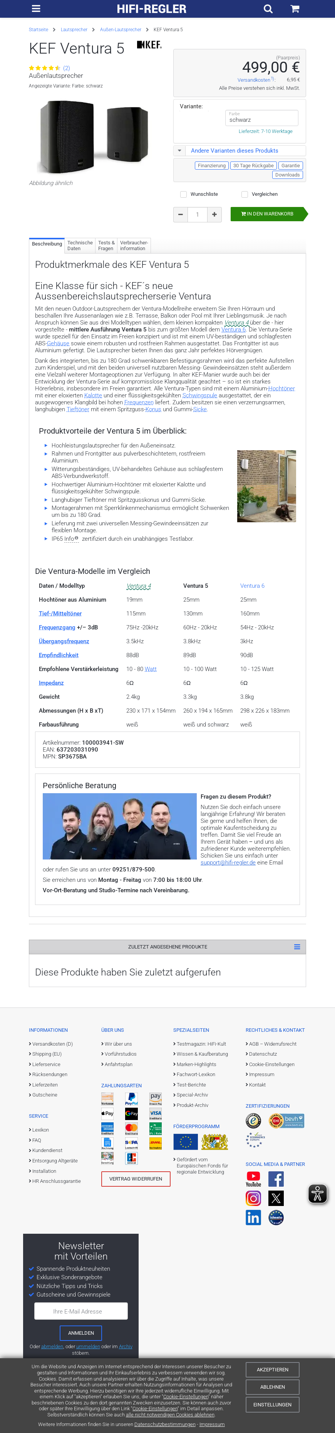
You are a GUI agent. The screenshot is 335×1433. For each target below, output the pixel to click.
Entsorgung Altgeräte (55, 1161)
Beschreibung (47, 244)
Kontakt (257, 1085)
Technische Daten (80, 246)
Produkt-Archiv (192, 1105)
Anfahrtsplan (118, 1064)
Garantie (290, 165)
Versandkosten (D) (52, 1044)
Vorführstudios (121, 1054)
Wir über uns (118, 1044)
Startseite (38, 29)
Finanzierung (212, 165)
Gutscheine (44, 1095)
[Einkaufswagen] (295, 9)
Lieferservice (46, 1064)
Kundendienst (47, 1150)
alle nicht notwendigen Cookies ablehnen (170, 1415)
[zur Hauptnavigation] (36, 9)
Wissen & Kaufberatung (202, 1054)
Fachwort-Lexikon (196, 1074)
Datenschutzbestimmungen (165, 1424)
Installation (44, 1171)
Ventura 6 (233, 329)
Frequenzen (139, 402)
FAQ (36, 1140)
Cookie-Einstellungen (185, 1396)
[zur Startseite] (152, 9)
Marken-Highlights (196, 1064)
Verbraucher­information (134, 246)
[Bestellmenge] (198, 214)
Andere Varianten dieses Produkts (226, 150)
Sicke (200, 409)
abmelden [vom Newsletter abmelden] (52, 1346)
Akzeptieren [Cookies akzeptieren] (272, 1369)
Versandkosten (254, 80)
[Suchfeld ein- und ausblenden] (270, 9)
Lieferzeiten (45, 1085)
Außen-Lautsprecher (120, 29)
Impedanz (51, 682)
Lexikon (40, 1130)
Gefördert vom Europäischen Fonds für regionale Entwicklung (202, 1166)
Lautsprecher (74, 29)
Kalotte (93, 395)
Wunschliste (204, 194)
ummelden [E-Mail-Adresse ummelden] (88, 1346)
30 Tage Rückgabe (253, 165)
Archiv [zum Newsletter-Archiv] (125, 1346)
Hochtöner (281, 388)
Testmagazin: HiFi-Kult (201, 1044)
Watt (151, 669)
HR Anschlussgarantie (56, 1181)
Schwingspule (200, 395)
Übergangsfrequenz (64, 641)
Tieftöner (78, 409)
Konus (153, 409)
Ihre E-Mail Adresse (77, 1311)
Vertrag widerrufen (135, 1179)
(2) (49, 68)
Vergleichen (265, 194)
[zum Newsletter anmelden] (81, 1333)
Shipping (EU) (47, 1054)
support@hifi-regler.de (228, 862)
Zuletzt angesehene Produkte (167, 947)
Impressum (212, 1424)
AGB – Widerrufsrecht (272, 1044)
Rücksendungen (49, 1074)
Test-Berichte (191, 1085)
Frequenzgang (57, 627)
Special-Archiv (192, 1095)
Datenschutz (263, 1054)
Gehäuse (58, 343)
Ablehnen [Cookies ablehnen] (272, 1387)
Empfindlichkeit (59, 655)
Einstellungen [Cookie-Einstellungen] (272, 1405)
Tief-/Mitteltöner (60, 613)
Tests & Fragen (106, 246)
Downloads (287, 175)
